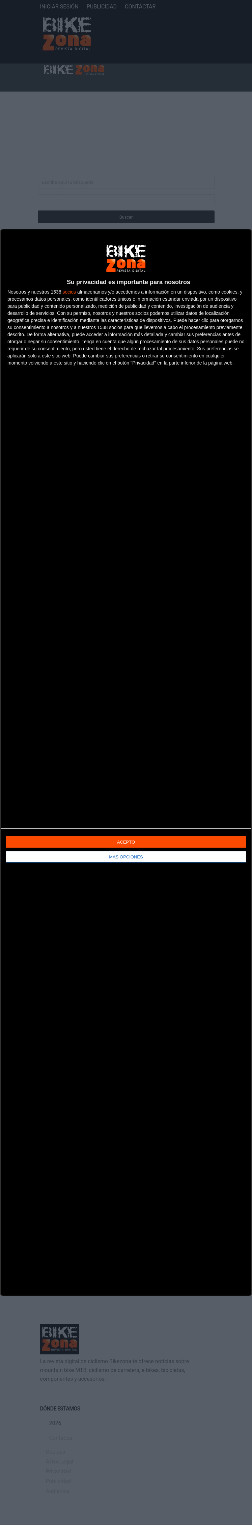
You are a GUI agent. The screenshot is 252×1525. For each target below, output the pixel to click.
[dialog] (126, 762)
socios (69, 292)
